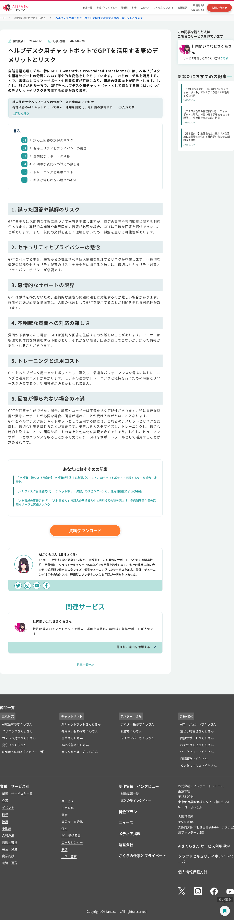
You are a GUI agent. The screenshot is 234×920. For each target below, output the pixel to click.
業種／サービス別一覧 (17, 793)
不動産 (6, 828)
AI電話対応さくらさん (17, 724)
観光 (5, 814)
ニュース (144, 7)
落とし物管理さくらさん (197, 731)
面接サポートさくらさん (197, 738)
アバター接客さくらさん (137, 724)
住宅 (64, 828)
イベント (8, 807)
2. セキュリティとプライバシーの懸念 (58, 148)
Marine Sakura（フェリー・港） (24, 752)
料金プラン (128, 811)
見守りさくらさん (14, 745)
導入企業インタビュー (136, 800)
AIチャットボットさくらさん (81, 724)
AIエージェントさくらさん (198, 724)
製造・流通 (9, 849)
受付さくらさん (131, 731)
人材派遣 (8, 835)
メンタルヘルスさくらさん (79, 752)
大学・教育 (69, 856)
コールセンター (72, 842)
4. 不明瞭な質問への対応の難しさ (55, 164)
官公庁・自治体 (72, 822)
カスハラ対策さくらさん (19, 738)
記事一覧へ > (85, 664)
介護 (5, 800)
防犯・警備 (9, 842)
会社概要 (182, 7)
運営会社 (126, 844)
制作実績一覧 (130, 793)
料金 (134, 7)
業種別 (124, 7)
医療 (5, 821)
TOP (2, 18)
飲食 (64, 815)
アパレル (67, 808)
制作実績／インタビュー (139, 786)
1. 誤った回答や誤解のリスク (51, 140)
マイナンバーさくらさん (137, 738)
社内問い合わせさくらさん (30, 18)
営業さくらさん (72, 738)
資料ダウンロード (85, 531)
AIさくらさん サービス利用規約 (204, 846)
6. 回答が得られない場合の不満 (53, 180)
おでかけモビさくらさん (197, 745)
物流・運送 (9, 863)
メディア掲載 (130, 833)
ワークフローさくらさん (197, 752)
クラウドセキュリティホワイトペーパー (205, 858)
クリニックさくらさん (17, 731)
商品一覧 (87, 7)
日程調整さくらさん (194, 758)
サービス (67, 801)
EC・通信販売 (71, 835)
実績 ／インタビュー (106, 7)
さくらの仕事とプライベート (142, 855)
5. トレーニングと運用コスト (51, 172)
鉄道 (64, 849)
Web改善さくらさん (75, 745)
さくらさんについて (163, 7)
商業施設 (8, 856)
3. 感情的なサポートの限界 (50, 156)
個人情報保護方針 (192, 871)
